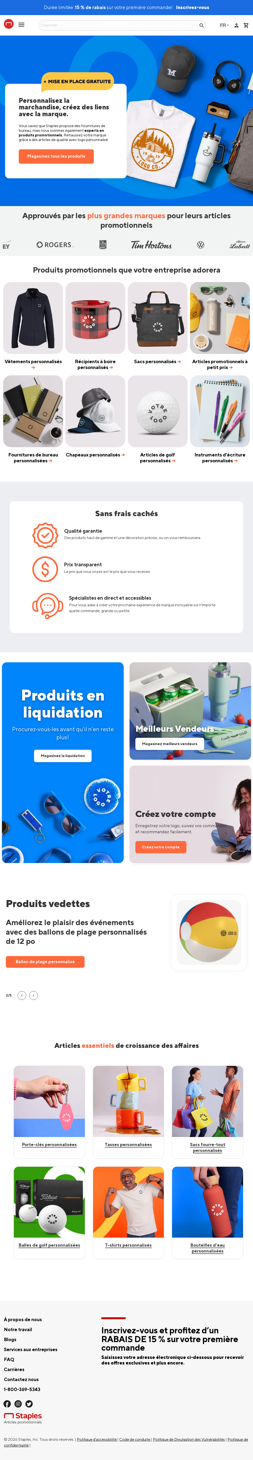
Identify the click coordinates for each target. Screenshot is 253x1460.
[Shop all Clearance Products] (63, 762)
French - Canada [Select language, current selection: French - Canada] (223, 25)
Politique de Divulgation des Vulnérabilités (189, 1439)
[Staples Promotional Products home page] (9, 24)
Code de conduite (135, 1439)
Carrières (14, 1369)
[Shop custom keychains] (49, 1112)
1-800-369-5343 (22, 1389)
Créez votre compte (161, 847)
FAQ (9, 1359)
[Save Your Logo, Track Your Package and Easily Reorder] (190, 814)
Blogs (10, 1339)
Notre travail (18, 1329)
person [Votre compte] (236, 25)
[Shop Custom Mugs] (128, 1213)
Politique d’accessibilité (97, 1439)
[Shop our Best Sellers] (190, 711)
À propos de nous (23, 1319)
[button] (21, 995)
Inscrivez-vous (192, 7)
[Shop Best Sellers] (128, 1112)
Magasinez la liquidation (63, 756)
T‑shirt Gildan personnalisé (48, 961)
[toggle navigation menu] (21, 26)
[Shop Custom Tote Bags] (207, 1213)
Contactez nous (21, 1379)
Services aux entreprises (30, 1349)
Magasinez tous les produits (56, 156)
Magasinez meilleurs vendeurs (169, 744)
